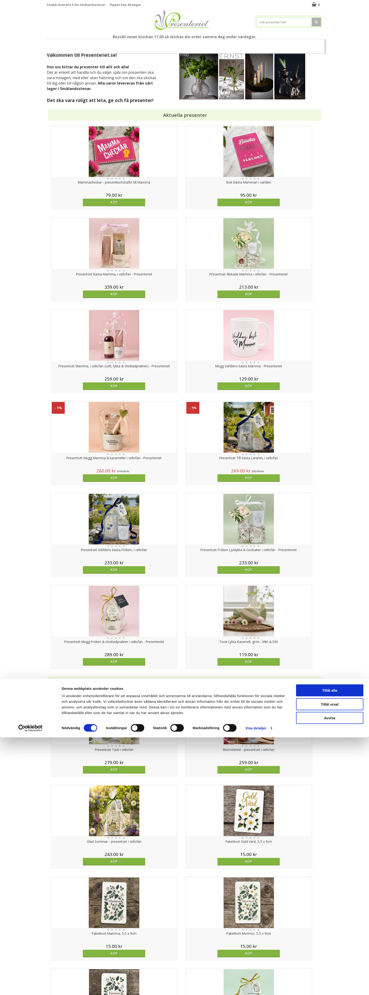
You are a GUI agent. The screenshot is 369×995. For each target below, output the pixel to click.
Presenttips (211, 44)
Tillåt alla (329, 948)
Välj (81, 693)
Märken (310, 44)
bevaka (150, 785)
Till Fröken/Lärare (111, 44)
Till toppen (185, 928)
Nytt (56, 44)
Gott (289, 44)
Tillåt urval (330, 962)
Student (138, 44)
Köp (81, 202)
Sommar (157, 44)
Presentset (183, 44)
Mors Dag (78, 44)
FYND (184, 55)
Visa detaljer (255, 986)
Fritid (270, 44)
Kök (252, 44)
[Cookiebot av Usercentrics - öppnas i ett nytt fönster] (30, 985)
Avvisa (329, 976)
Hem (235, 44)
